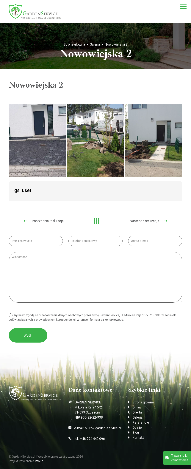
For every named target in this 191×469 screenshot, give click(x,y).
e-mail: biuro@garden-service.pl (97, 428)
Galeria (95, 44)
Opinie (137, 427)
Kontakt (138, 437)
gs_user (23, 190)
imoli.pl (39, 461)
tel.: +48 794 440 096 (89, 439)
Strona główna (74, 44)
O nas (136, 407)
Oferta (137, 412)
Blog (135, 432)
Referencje (140, 422)
